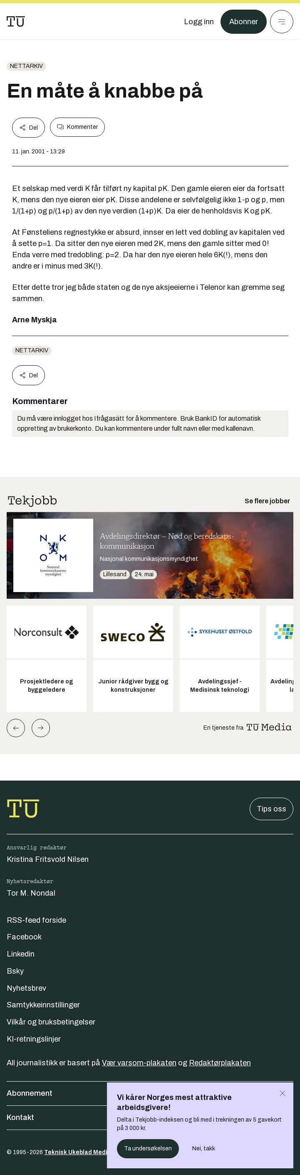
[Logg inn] (199, 22)
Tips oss (271, 809)
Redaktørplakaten (220, 1063)
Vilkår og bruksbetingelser (51, 1022)
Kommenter (77, 127)
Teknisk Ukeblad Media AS (82, 1152)
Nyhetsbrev (26, 988)
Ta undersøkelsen (148, 1148)
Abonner (243, 22)
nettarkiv (26, 66)
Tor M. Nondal (31, 893)
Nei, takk (203, 1148)
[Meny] (281, 21)
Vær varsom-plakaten (139, 1063)
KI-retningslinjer (34, 1039)
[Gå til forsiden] (16, 21)
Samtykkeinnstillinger (43, 1005)
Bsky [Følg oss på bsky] (15, 971)
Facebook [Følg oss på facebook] (24, 937)
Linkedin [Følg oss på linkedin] (21, 954)
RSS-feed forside (36, 920)
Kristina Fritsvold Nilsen (48, 859)
